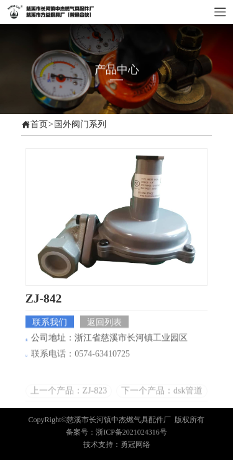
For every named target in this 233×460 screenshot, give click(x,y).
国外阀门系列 (80, 124)
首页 (39, 124)
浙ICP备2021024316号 (131, 432)
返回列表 (104, 322)
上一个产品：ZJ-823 (68, 395)
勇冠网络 (135, 444)
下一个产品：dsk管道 (162, 395)
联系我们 (49, 322)
